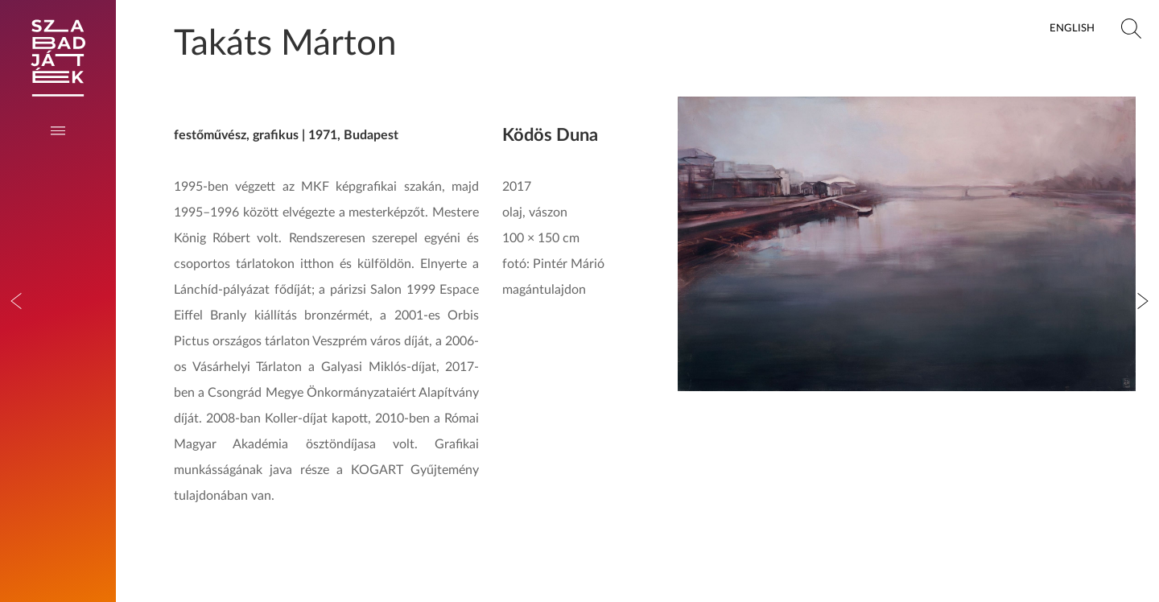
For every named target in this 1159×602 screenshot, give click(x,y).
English (1072, 28)
